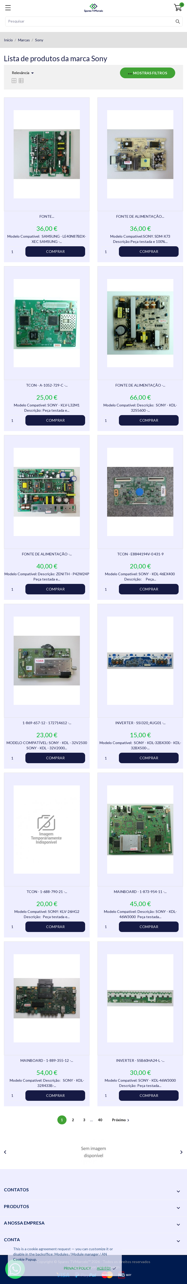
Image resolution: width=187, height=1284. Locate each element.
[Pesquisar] (94, 21)
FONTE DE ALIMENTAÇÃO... (140, 216)
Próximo (121, 1120)
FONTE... (47, 216)
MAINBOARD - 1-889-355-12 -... (46, 1060)
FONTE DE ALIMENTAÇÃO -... (140, 385)
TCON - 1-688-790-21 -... (46, 891)
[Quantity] (15, 251)
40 (100, 1120)
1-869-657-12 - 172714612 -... (47, 723)
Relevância (24, 73)
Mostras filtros (147, 73)
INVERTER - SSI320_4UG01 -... (140, 723)
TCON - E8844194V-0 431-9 (140, 554)
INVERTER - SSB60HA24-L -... (140, 1060)
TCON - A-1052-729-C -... (47, 385)
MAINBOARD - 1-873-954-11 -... (140, 891)
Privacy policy (77, 1268)
